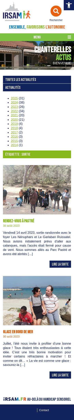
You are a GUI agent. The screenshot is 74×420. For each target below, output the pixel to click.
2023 (14, 107)
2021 (14, 115)
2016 (14, 136)
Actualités (13, 87)
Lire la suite (60, 264)
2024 (14, 102)
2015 (14, 141)
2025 (14, 98)
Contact (44, 410)
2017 (14, 132)
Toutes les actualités (20, 80)
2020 (14, 119)
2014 (14, 145)
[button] (69, 5)
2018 (14, 128)
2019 (14, 123)
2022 (14, 111)
